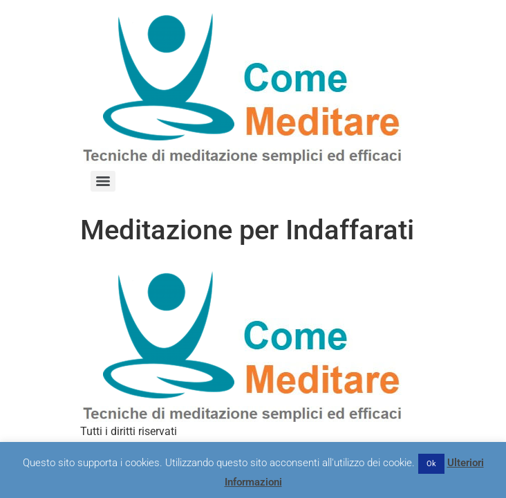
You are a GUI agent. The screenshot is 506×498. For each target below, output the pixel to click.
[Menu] (103, 181)
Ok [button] (431, 463)
